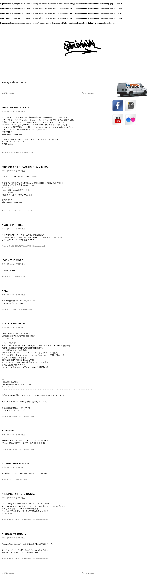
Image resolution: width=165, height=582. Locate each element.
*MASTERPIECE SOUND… (18, 107)
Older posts (8, 93)
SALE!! (10, 480)
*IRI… (5, 290)
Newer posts (88, 93)
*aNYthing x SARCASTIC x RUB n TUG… (26, 166)
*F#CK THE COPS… (14, 260)
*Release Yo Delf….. (14, 533)
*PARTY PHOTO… (13, 224)
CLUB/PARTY (13, 211)
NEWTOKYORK (14, 152)
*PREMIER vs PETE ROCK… (19, 493)
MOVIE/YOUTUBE (28, 520)
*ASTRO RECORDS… (15, 323)
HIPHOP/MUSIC (25, 246)
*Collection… (10, 430)
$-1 (5, 111)
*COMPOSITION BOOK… (17, 463)
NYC (10, 276)
